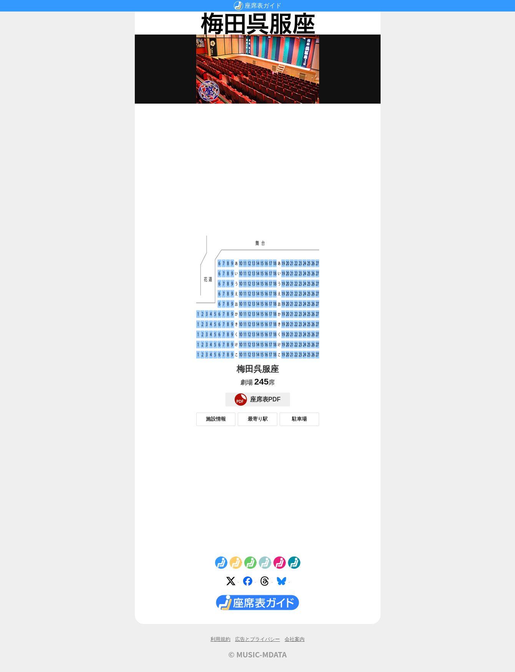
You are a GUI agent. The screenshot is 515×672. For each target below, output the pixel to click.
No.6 (294, 562)
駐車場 (299, 419)
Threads (266, 582)
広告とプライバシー (257, 639)
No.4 (265, 562)
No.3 (250, 562)
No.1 (221, 562)
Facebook (249, 582)
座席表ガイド (263, 5)
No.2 (236, 562)
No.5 (279, 562)
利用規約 (220, 639)
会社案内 (295, 639)
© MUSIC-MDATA (258, 654)
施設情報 (216, 419)
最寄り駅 (258, 419)
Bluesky (283, 582)
